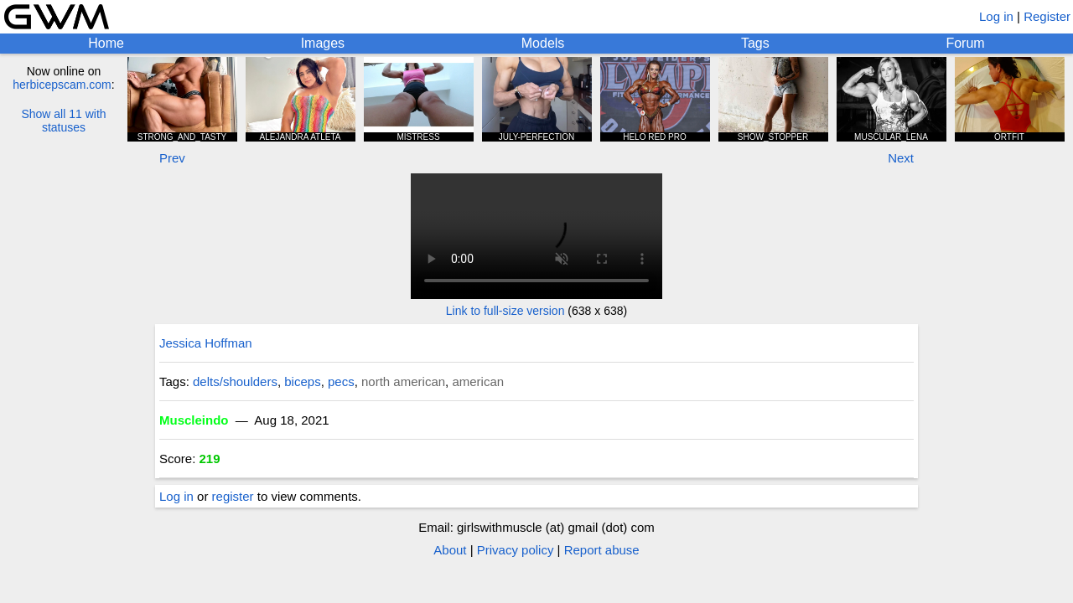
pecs (341, 381)
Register (1047, 16)
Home (106, 43)
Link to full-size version (505, 310)
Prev (172, 158)
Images (323, 43)
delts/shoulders (235, 381)
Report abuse (602, 550)
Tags (755, 43)
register (233, 496)
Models (543, 43)
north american (403, 381)
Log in (996, 16)
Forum (965, 43)
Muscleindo (194, 420)
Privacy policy (515, 550)
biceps (302, 381)
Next (901, 158)
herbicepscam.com (62, 84)
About (449, 550)
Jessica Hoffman (205, 343)
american (478, 381)
